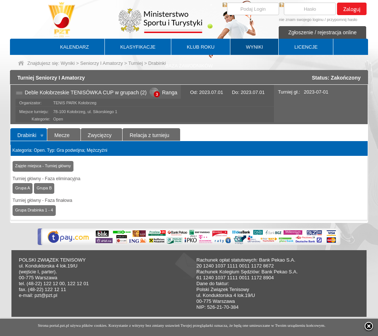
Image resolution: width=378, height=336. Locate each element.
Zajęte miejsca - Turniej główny (43, 166)
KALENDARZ (74, 47)
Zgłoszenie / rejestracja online (322, 32)
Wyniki (68, 63)
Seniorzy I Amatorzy (101, 63)
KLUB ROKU (200, 47)
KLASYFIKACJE (137, 47)
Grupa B (44, 188)
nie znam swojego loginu (301, 19)
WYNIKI (254, 47)
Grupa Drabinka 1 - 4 (34, 210)
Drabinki (26, 135)
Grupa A (22, 188)
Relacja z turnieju (149, 135)
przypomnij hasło (342, 19)
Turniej (135, 63)
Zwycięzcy (100, 135)
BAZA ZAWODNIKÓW (189, 66)
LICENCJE (305, 47)
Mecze (61, 135)
